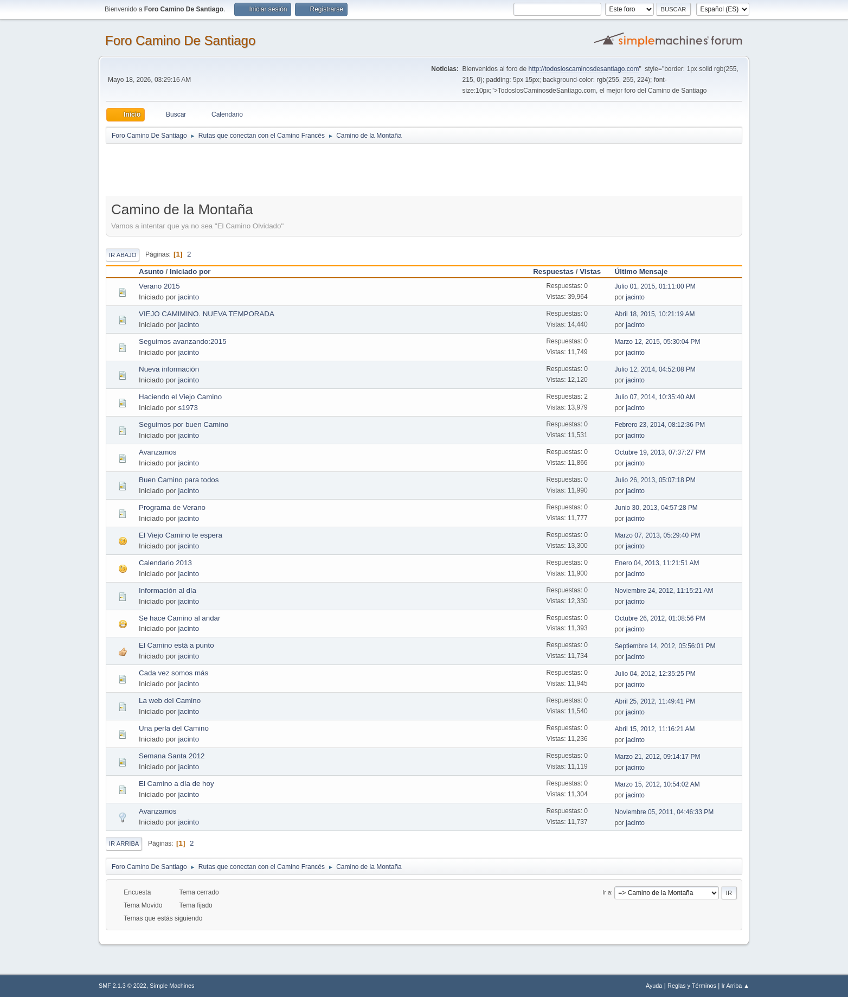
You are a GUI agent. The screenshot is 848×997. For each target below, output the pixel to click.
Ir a (606, 892)
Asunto (151, 271)
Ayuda (654, 985)
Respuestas (553, 271)
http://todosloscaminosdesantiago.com (584, 69)
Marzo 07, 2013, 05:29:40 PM (658, 535)
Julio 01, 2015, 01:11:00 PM (655, 286)
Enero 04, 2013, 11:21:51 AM (657, 563)
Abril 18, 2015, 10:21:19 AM (655, 314)
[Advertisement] (296, 169)
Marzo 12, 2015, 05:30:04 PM (658, 342)
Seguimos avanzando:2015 (183, 341)
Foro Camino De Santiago (180, 40)
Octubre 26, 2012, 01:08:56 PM (660, 618)
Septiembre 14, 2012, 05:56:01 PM (665, 646)
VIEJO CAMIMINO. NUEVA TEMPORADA (206, 314)
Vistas (590, 271)
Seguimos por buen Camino (183, 424)
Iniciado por (190, 271)
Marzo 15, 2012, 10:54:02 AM (657, 784)
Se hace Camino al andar (179, 618)
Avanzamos (157, 452)
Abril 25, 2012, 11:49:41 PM (655, 701)
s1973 (188, 408)
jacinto (189, 297)
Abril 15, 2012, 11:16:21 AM (655, 729)
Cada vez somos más (173, 673)
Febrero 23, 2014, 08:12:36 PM (660, 425)
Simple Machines (172, 985)
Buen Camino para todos (179, 480)
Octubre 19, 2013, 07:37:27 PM (660, 452)
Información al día (167, 590)
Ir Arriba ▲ (735, 985)
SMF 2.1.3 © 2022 (122, 985)
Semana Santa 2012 (172, 756)
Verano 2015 (159, 286)
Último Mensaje (646, 271)
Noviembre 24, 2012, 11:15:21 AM (664, 591)
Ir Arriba (124, 843)
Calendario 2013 (165, 563)
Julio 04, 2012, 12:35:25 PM (655, 674)
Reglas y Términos (691, 985)
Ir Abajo (122, 255)
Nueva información (169, 369)
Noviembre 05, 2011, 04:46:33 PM (664, 812)
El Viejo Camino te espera (180, 535)
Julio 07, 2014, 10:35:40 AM (655, 397)
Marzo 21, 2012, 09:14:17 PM (658, 756)
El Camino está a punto (176, 645)
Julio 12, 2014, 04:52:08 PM (655, 369)
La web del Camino (170, 700)
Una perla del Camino (174, 728)
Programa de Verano (172, 507)
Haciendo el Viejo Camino (180, 397)
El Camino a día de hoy (176, 783)
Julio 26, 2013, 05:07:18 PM (655, 480)
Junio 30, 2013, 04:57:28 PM (656, 508)
